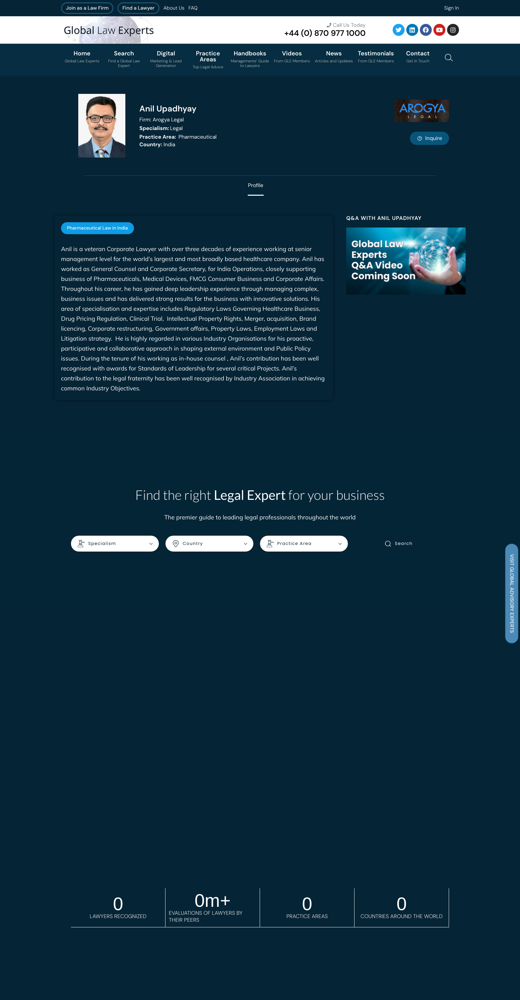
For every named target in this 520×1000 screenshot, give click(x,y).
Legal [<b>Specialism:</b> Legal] (161, 128)
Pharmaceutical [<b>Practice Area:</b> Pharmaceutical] (178, 136)
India (157, 144)
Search (398, 543)
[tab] (97, 228)
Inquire (429, 138)
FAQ (193, 8)
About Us (173, 8)
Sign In (451, 8)
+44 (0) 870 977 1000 (324, 33)
